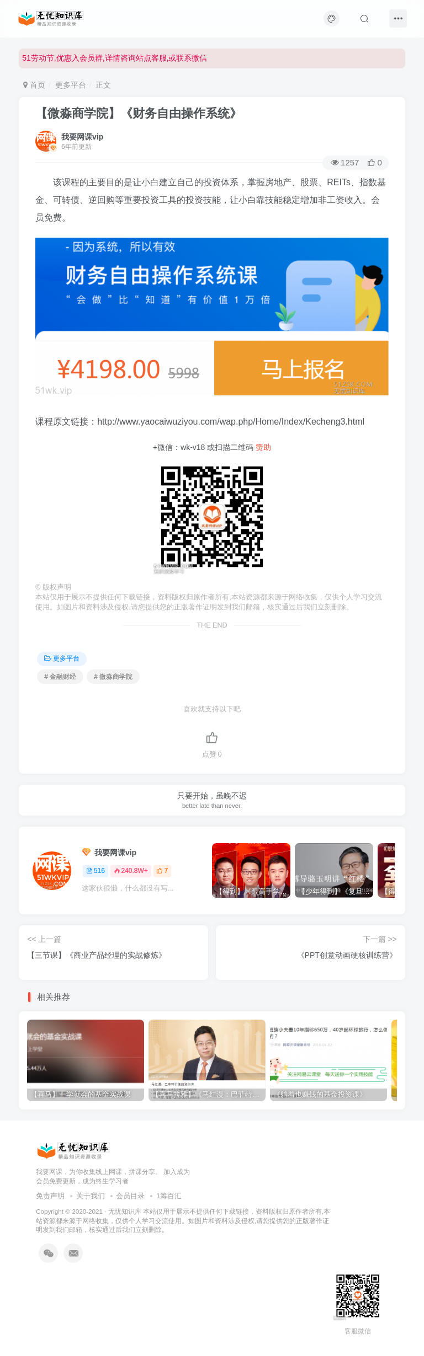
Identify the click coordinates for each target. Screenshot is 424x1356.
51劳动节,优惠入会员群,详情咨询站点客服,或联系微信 (114, 57)
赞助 (263, 447)
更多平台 (70, 85)
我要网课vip (82, 136)
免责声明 (50, 1196)
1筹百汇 (169, 1196)
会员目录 (130, 1196)
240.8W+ (131, 871)
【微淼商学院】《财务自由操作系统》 (138, 113)
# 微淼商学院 (113, 676)
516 (95, 871)
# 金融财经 (60, 676)
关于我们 (90, 1196)
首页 (34, 85)
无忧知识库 (124, 1211)
